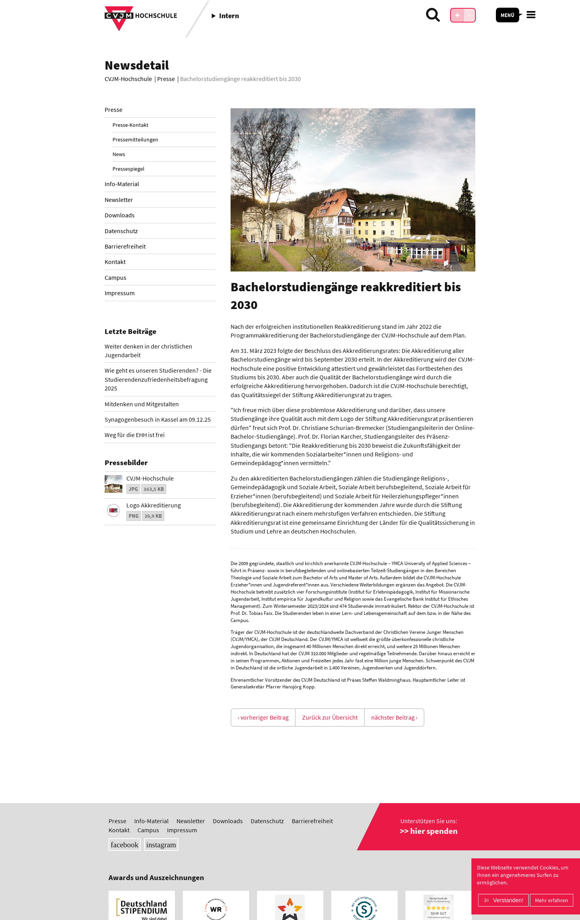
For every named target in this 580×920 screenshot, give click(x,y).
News (119, 154)
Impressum (120, 293)
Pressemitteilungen (135, 139)
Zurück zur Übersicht (330, 717)
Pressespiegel (129, 168)
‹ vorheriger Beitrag (263, 717)
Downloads (120, 215)
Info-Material (122, 184)
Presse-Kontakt (130, 124)
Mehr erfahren (551, 900)
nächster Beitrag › (394, 717)
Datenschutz (121, 231)
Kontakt (115, 262)
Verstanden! (508, 900)
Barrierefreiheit (125, 246)
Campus (115, 277)
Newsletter (119, 200)
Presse (113, 109)
